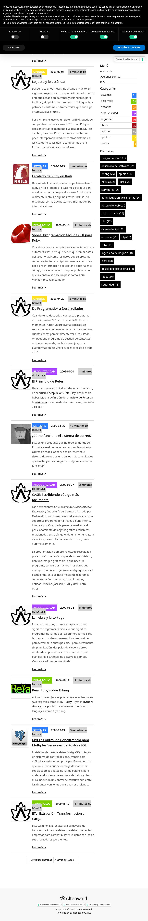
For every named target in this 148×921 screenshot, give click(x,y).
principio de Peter (78, 397)
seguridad (107, 119)
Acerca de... (107, 71)
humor (105, 143)
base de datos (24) (112, 213)
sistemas (40, 166)
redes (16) (107, 276)
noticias (105, 131)
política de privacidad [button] (129, 6)
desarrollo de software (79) (118, 166)
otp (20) (126, 237)
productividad (44, 371)
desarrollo (42, 225)
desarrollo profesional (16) (117, 269)
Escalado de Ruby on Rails (52, 176)
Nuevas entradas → (66, 859)
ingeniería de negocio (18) (117, 253)
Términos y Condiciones (99, 905)
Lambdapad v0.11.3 (80, 912)
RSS (102, 82)
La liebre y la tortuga (48, 617)
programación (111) (113, 158)
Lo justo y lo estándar (49, 81)
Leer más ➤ (39, 60)
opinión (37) (126, 174)
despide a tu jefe (59, 393)
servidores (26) (110, 190)
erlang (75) (108, 174)
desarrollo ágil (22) (112, 229)
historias (106, 107)
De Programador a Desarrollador (57, 308)
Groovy (36, 706)
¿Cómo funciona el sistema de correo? (61, 435)
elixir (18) (107, 261)
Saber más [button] (14, 47)
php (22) (106, 221)
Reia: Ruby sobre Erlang (50, 690)
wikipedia (41, 402)
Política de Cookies (74, 905)
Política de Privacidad (49, 905)
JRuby (68, 702)
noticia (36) (108, 182)
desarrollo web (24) (113, 205)
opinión (39, 72)
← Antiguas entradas (40, 859)
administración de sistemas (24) (120, 197)
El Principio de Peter (47, 381)
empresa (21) (109, 237)
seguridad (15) (110, 284)
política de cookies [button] (38, 13)
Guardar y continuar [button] (129, 47)
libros (104, 125)
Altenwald (86, 909)
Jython (88, 702)
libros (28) (125, 182)
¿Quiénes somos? (111, 76)
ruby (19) (106, 245)
